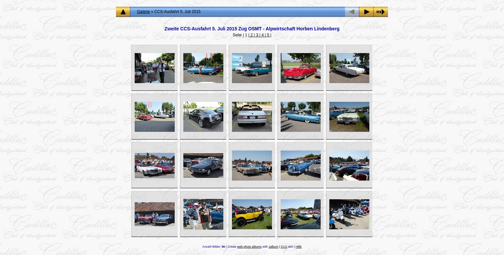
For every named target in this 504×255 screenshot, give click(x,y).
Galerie (143, 11)
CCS (284, 246)
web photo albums (249, 246)
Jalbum (273, 246)
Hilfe (299, 246)
